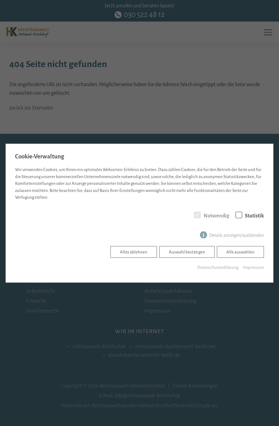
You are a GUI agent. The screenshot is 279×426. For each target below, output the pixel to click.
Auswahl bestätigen (187, 252)
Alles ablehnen (133, 252)
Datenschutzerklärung (217, 267)
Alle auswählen (240, 252)
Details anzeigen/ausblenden (236, 235)
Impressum (253, 267)
